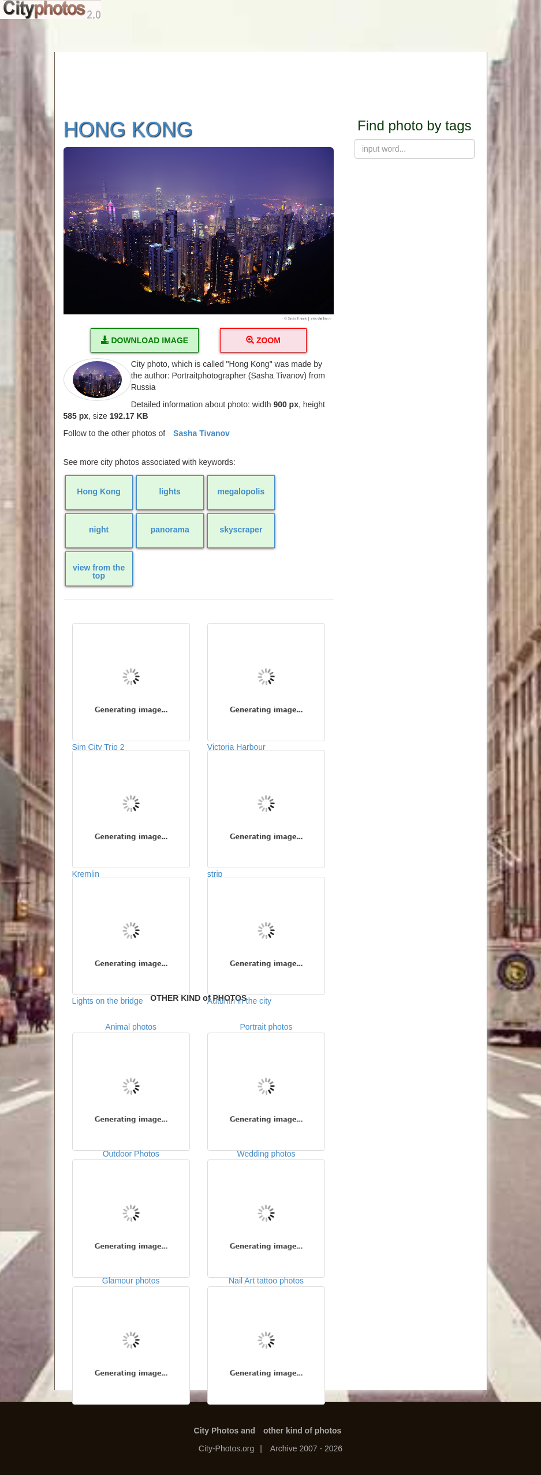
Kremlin (131, 807)
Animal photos (131, 1079)
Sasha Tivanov (201, 433)
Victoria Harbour (266, 680)
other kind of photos (302, 1430)
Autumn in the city (266, 934)
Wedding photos (266, 1206)
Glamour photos (131, 1333)
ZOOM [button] (263, 340)
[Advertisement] (271, 78)
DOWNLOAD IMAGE (145, 340)
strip (266, 807)
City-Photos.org (226, 1448)
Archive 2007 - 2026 (306, 1448)
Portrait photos (266, 1079)
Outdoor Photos (131, 1206)
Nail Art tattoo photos (266, 1333)
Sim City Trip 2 (131, 680)
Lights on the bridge (131, 934)
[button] (199, 235)
